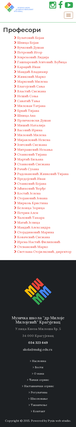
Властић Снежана (30, 91)
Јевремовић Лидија (31, 57)
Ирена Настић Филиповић (37, 242)
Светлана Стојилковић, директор (42, 252)
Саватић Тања (27, 101)
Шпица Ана (24, 115)
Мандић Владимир (31, 72)
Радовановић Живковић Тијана (41, 174)
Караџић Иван (27, 67)
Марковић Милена (31, 81)
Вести (39, 367)
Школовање (39, 398)
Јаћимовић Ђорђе (30, 188)
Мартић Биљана (28, 159)
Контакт (39, 411)
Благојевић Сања (29, 86)
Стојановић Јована (30, 198)
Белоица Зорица (29, 208)
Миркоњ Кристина (31, 203)
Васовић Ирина (28, 130)
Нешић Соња (26, 96)
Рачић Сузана (26, 169)
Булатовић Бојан (29, 38)
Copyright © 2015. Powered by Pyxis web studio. (38, 421)
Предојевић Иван (29, 179)
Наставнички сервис (39, 386)
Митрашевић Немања (33, 149)
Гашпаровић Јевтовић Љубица (40, 62)
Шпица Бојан (26, 43)
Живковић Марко (30, 77)
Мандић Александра (32, 227)
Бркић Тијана (26, 111)
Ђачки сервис (39, 380)
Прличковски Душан (32, 120)
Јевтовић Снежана (30, 145)
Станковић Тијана (30, 154)
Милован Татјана (29, 106)
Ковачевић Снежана (32, 237)
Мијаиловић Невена (32, 140)
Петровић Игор (28, 52)
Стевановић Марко (31, 247)
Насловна (39, 361)
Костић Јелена (27, 193)
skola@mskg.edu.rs (37, 349)
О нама (39, 373)
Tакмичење (39, 405)
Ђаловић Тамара (29, 218)
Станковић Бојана (30, 183)
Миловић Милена (30, 135)
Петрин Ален (26, 213)
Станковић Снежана (32, 164)
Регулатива (39, 392)
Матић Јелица (27, 222)
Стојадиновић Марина (34, 232)
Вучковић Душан (29, 47)
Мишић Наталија (29, 125)
